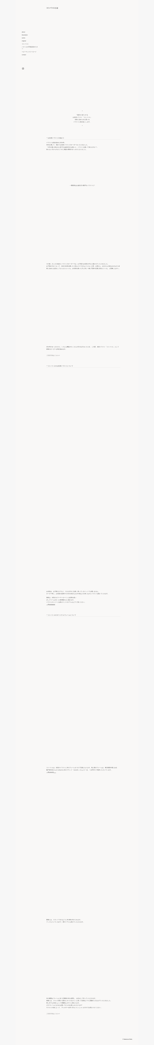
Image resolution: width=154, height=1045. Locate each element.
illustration (25, 35)
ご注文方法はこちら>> (53, 355)
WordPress (100, 1039)
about (23, 32)
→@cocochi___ (51, 772)
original (24, 41)
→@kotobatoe (50, 604)
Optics (109, 1039)
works (23, 38)
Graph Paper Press (117, 1039)
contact (24, 54)
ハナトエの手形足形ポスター (30, 48)
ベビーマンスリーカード (29, 52)
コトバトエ (25, 44)
